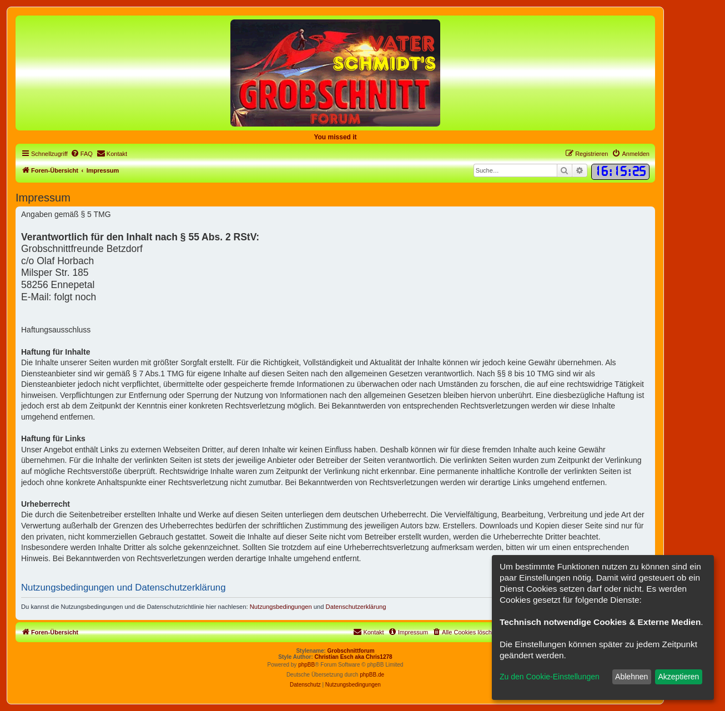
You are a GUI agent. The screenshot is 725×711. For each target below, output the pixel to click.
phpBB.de (372, 675)
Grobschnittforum (351, 651)
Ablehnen (631, 676)
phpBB (306, 665)
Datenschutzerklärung (356, 606)
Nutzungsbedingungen (281, 606)
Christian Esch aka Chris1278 (353, 657)
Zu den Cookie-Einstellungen (550, 676)
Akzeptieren (678, 676)
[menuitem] (82, 153)
